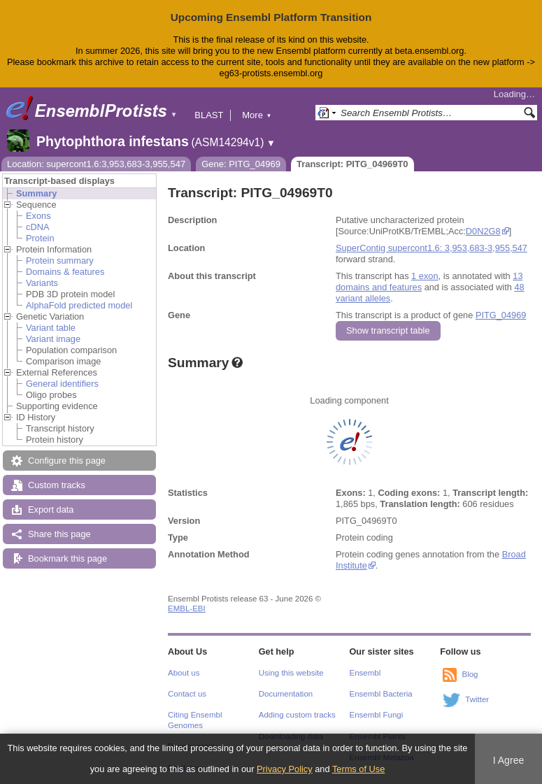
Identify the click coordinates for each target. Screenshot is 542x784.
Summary (36, 193)
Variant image (53, 339)
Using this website (291, 673)
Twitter (477, 699)
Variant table (51, 327)
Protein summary (60, 260)
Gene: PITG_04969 (240, 164)
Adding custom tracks (297, 715)
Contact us (187, 694)
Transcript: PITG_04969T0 (352, 164)
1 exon (424, 276)
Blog (470, 674)
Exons (38, 216)
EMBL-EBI (187, 608)
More (256, 115)
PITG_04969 (501, 315)
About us (183, 673)
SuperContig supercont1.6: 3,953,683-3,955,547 (431, 248)
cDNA (37, 227)
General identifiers (62, 383)
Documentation (286, 694)
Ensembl (365, 673)
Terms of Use (358, 769)
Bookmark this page (67, 558)
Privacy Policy (285, 769)
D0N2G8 (483, 231)
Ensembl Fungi (377, 715)
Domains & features (65, 271)
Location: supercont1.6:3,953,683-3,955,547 (96, 164)
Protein (40, 238)
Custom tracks (56, 485)
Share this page (59, 534)
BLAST (208, 115)
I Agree (509, 760)
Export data (50, 509)
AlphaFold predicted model (79, 305)
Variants (42, 283)
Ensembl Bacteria (381, 694)
